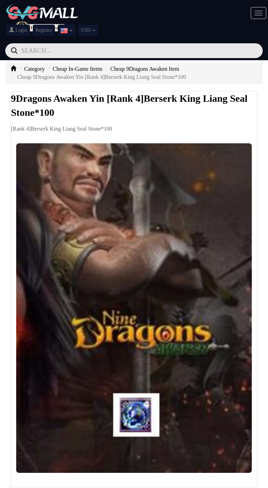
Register (44, 30)
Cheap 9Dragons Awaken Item (144, 69)
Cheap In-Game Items (77, 69)
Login (18, 30)
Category (34, 69)
